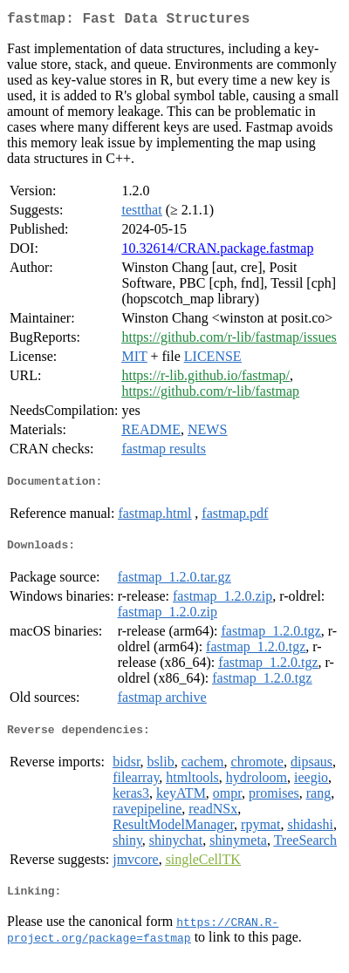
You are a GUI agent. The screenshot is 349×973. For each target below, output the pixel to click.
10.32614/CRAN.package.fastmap (217, 251)
